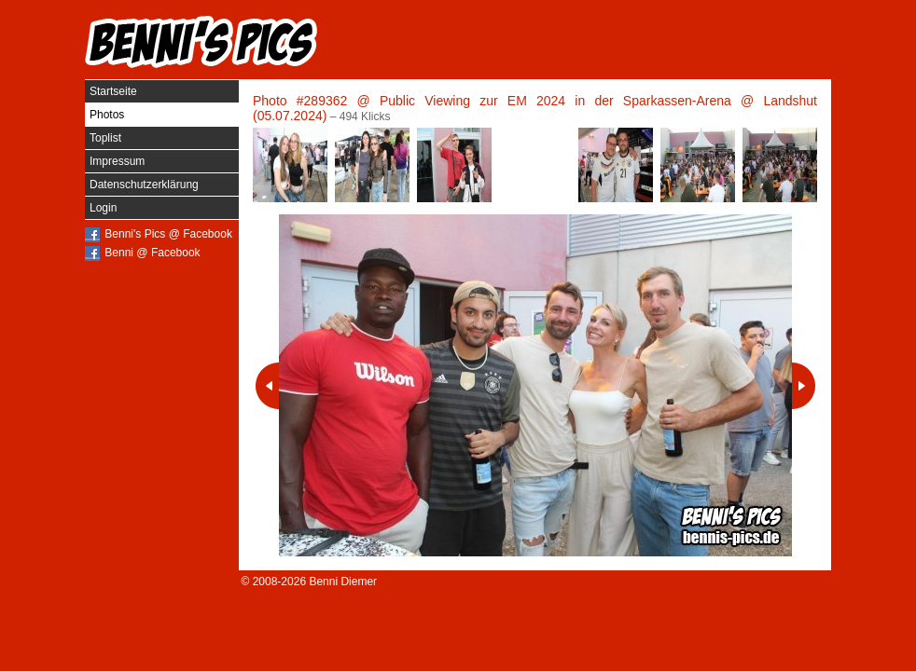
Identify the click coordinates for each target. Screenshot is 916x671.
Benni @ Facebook (152, 252)
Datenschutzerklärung (144, 184)
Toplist (105, 137)
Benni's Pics (201, 42)
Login (103, 207)
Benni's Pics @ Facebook (168, 233)
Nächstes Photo (803, 386)
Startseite (113, 91)
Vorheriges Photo (267, 386)
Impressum (117, 161)
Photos (107, 114)
